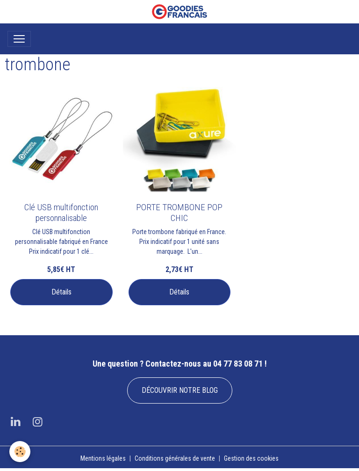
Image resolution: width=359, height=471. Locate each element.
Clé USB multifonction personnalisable (61, 212)
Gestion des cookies (251, 458)
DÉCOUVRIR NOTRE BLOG (180, 390)
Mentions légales (103, 458)
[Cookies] (19, 451)
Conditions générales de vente (175, 458)
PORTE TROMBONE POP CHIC (179, 212)
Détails (61, 291)
